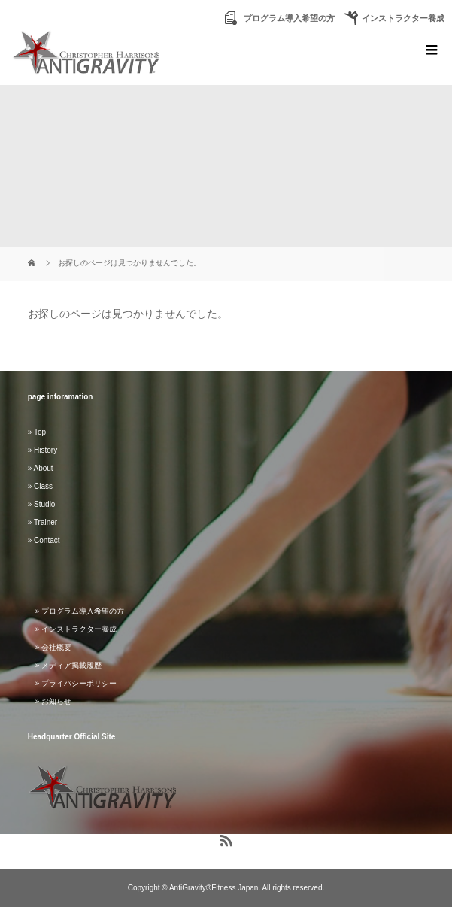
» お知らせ (53, 701)
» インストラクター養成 (76, 629)
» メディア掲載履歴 (68, 665)
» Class (40, 486)
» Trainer (42, 522)
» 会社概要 (53, 647)
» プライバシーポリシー (76, 683)
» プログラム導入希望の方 (79, 611)
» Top (37, 432)
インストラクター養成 (403, 18)
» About (40, 468)
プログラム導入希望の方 (288, 18)
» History (42, 450)
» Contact (44, 540)
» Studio (42, 504)
